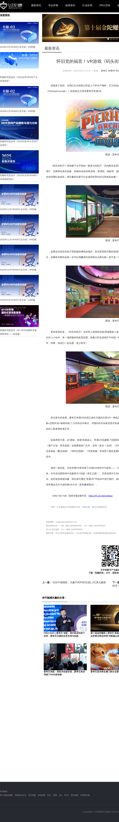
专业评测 (53, 5)
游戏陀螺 (41, 795)
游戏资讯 (70, 5)
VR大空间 (104, 5)
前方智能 (32, 795)
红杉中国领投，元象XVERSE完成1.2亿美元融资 (74, 582)
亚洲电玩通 (85, 795)
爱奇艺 (104, 70)
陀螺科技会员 (20, 795)
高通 (55, 795)
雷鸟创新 (74, 795)
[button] (108, 39)
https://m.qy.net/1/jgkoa (100, 495)
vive (60, 795)
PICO (66, 795)
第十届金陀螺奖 (6, 795)
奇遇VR (111, 70)
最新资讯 (36, 5)
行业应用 (87, 5)
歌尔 (49, 795)
